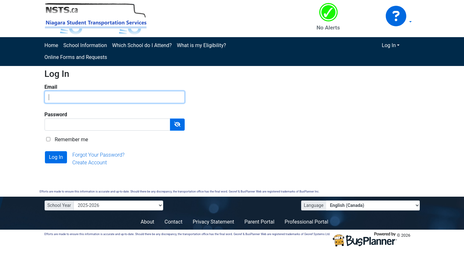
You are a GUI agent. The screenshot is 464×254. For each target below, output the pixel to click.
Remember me (71, 139)
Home (51, 45)
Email (51, 87)
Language (314, 205)
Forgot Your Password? (98, 155)
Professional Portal (306, 222)
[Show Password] (177, 125)
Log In (389, 45)
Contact (173, 222)
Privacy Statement (213, 222)
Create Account (89, 163)
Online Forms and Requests (76, 57)
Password (56, 114)
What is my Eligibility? (201, 45)
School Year (59, 205)
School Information (85, 45)
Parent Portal (259, 222)
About (147, 222)
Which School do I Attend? (142, 45)
